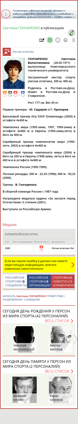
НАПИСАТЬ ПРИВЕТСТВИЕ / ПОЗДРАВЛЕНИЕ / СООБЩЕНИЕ (34, 299)
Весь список (57, 322)
